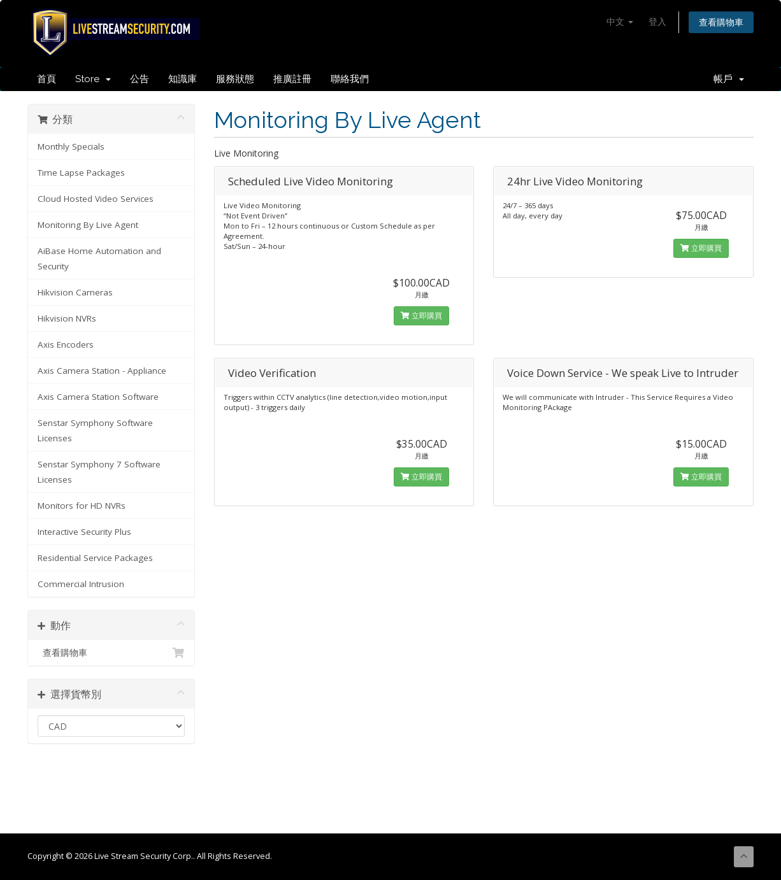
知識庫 (182, 79)
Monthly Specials (71, 146)
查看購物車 (721, 22)
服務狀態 (235, 79)
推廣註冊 (292, 79)
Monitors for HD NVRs (81, 505)
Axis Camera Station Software (98, 396)
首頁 (46, 79)
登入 (657, 21)
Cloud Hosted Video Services (96, 198)
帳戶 (728, 79)
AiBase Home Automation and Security (99, 258)
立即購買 (421, 315)
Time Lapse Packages (81, 172)
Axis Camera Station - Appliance (102, 370)
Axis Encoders (66, 344)
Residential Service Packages (95, 558)
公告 (139, 79)
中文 (619, 21)
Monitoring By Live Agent (88, 225)
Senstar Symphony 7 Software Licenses (99, 471)
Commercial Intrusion (81, 584)
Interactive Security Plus (84, 531)
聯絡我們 (350, 79)
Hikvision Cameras (75, 292)
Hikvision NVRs (67, 318)
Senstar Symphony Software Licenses (95, 430)
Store (93, 79)
